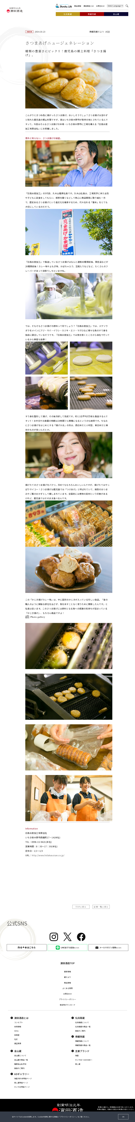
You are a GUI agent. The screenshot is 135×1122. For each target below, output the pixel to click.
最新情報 (67, 971)
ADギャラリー (20, 1074)
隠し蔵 (77, 1064)
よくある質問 (67, 988)
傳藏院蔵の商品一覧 (83, 1045)
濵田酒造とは (88, 6)
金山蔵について (20, 1055)
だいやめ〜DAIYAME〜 (83, 1060)
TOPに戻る (81, 906)
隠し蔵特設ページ (21, 1082)
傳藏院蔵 (78, 1036)
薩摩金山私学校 (20, 1064)
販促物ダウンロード (67, 1005)
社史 (16, 1039)
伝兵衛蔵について (82, 1022)
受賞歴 (16, 1035)
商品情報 (77, 6)
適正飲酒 (17, 1043)
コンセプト (18, 1022)
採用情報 (17, 1026)
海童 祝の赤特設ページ (23, 1078)
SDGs (16, 1031)
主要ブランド (80, 1051)
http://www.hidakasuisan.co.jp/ (48, 855)
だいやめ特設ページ (22, 1087)
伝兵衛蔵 (78, 1018)
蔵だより (67, 977)
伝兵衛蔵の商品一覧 (83, 1026)
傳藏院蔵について (82, 1041)
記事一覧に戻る (101, 906)
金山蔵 (16, 1051)
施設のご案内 (80, 1031)
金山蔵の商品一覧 (21, 1060)
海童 (77, 1055)
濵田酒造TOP (67, 963)
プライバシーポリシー (67, 999)
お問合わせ (100, 6)
